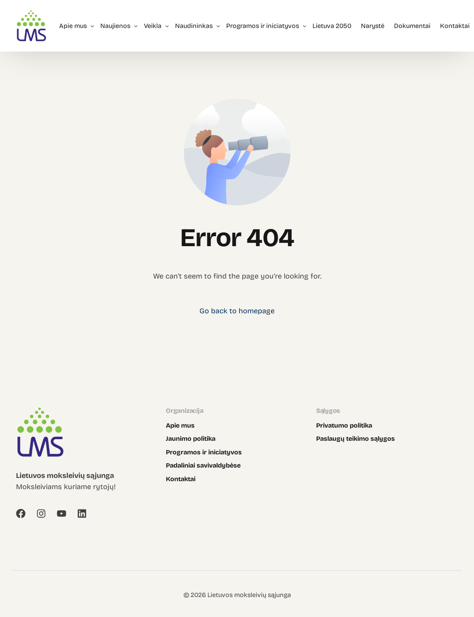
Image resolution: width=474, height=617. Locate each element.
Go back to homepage (237, 311)
